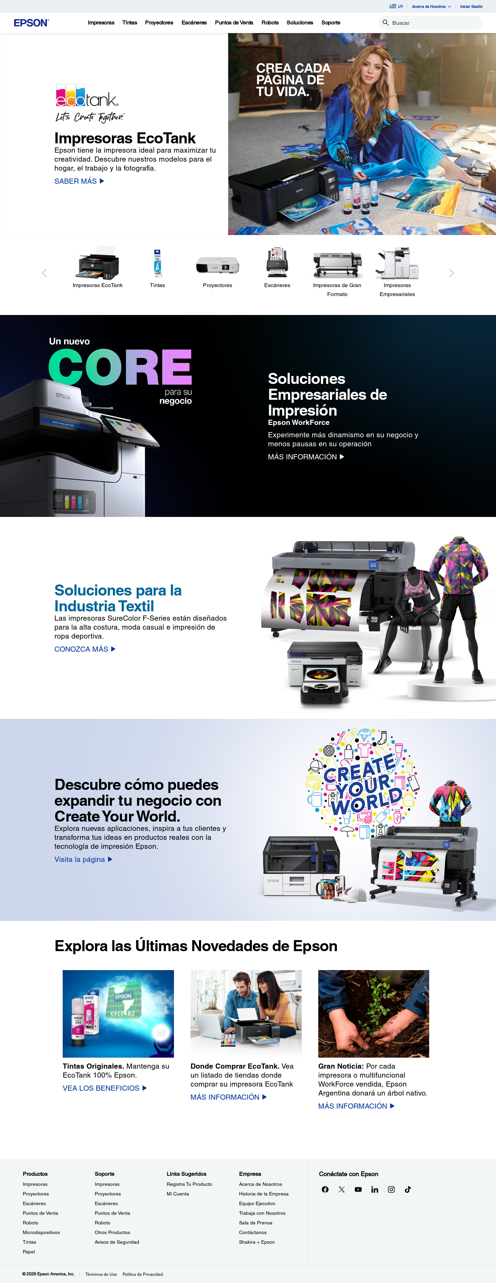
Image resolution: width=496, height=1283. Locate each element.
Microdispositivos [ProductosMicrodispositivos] (41, 1232)
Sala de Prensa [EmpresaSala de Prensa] (255, 1222)
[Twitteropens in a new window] (341, 1189)
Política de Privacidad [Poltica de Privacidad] (143, 1274)
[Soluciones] (300, 22)
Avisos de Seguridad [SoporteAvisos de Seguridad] (117, 1242)
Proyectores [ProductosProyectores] (36, 1194)
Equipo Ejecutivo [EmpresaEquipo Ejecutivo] (257, 1203)
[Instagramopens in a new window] (391, 1189)
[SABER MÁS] (79, 181)
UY (396, 6)
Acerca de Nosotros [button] (431, 6)
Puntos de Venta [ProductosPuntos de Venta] (40, 1213)
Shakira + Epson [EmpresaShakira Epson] (257, 1242)
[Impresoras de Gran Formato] (337, 272)
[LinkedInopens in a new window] (375, 1189)
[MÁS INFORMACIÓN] (306, 456)
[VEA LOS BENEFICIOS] (105, 1088)
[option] (248, 134)
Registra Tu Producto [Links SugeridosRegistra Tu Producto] (189, 1184)
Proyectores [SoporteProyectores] (108, 1194)
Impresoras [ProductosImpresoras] (35, 1184)
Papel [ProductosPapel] (29, 1251)
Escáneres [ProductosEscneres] (34, 1203)
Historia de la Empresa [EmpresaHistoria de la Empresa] (264, 1194)
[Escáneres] (277, 267)
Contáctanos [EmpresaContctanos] (253, 1232)
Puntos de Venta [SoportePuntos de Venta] (112, 1213)
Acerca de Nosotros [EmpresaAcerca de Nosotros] (260, 1184)
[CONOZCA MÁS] (85, 649)
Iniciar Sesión (471, 6)
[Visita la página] (83, 859)
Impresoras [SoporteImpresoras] (107, 1184)
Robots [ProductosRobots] (30, 1222)
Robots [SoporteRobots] (102, 1222)
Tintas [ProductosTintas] (29, 1242)
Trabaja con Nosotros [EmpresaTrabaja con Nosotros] (262, 1213)
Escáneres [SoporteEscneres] (106, 1203)
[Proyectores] (217, 267)
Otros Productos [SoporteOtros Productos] (112, 1232)
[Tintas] (130, 22)
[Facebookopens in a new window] (325, 1189)
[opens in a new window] (408, 1189)
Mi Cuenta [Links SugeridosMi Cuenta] (178, 1194)
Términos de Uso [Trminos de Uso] (101, 1274)
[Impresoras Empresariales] (397, 272)
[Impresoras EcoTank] (97, 267)
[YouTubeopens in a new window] (358, 1189)
